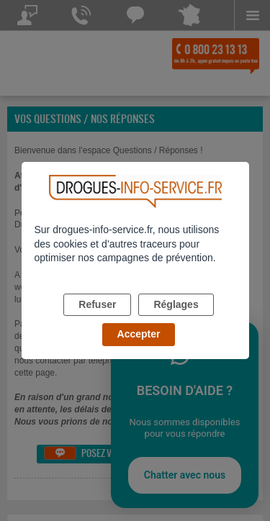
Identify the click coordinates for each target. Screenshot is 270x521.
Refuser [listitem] (97, 304)
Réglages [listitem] (175, 304)
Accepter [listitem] (139, 334)
